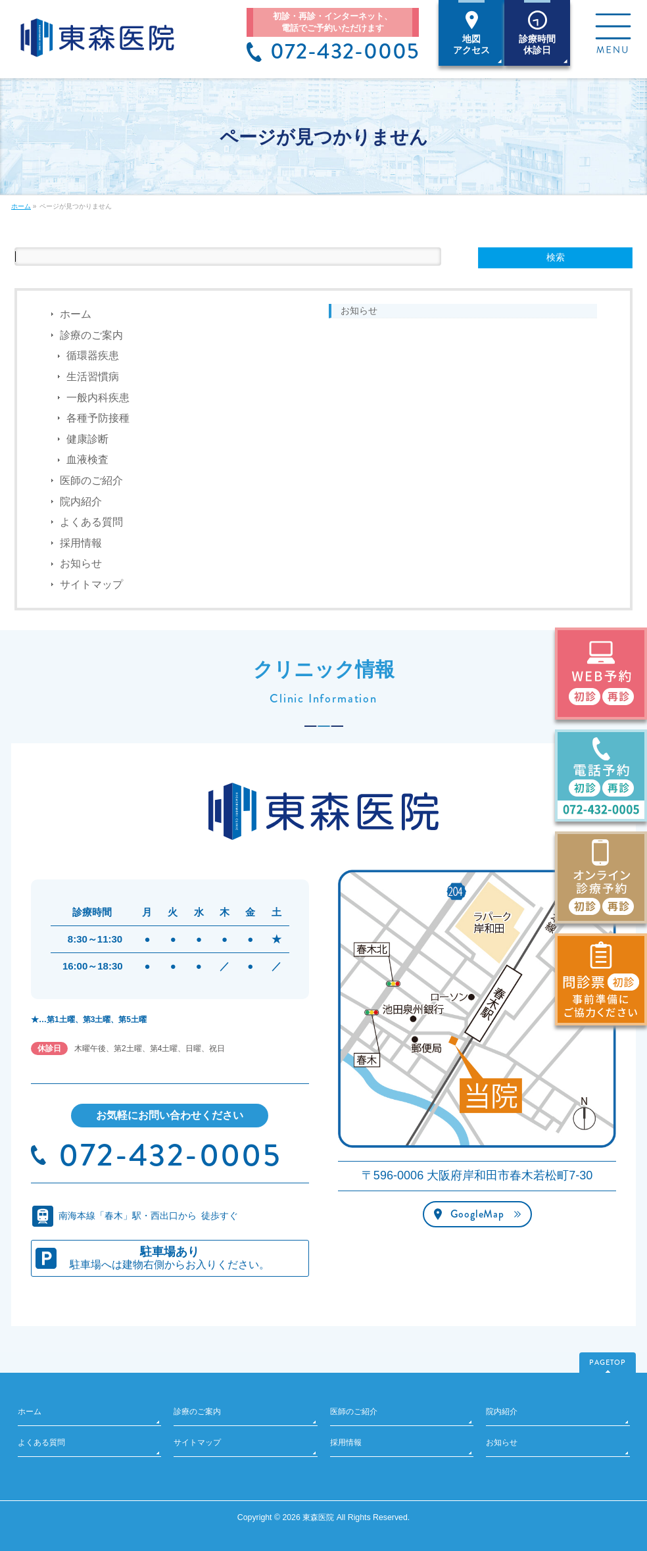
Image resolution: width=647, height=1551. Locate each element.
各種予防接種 (98, 418)
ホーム (75, 314)
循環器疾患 (92, 355)
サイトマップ (91, 584)
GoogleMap (477, 1213)
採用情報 (81, 543)
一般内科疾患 (98, 397)
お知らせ (81, 563)
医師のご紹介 (91, 480)
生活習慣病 (92, 376)
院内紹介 (81, 501)
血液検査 (87, 459)
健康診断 (87, 439)
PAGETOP (607, 1362)
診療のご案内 (91, 335)
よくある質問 (91, 522)
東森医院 (318, 1517)
